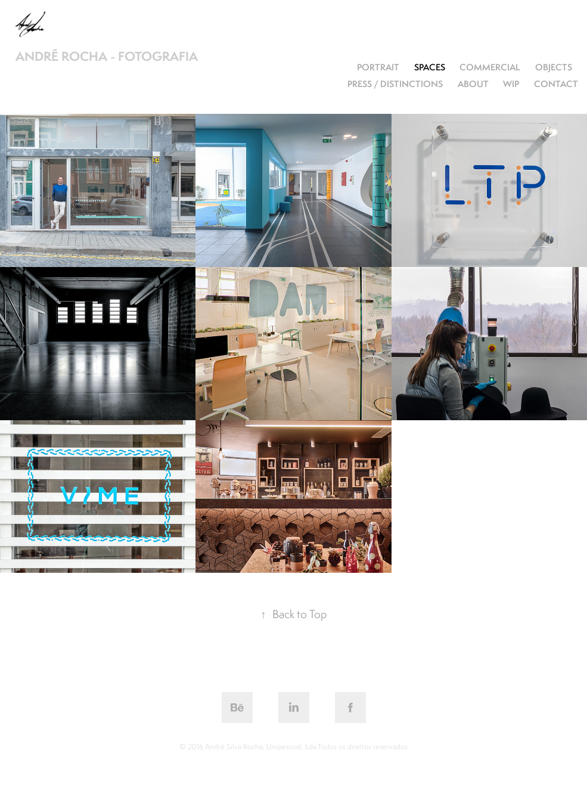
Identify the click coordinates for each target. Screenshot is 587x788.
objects (553, 67)
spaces (429, 67)
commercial (489, 67)
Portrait (378, 67)
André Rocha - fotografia (106, 56)
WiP (511, 83)
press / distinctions (395, 83)
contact (556, 83)
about (473, 83)
